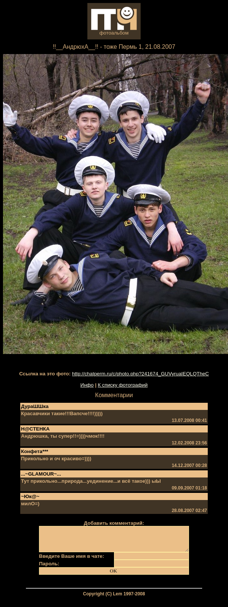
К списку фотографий (123, 385)
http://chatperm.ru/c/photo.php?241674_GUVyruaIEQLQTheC (140, 374)
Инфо (86, 385)
